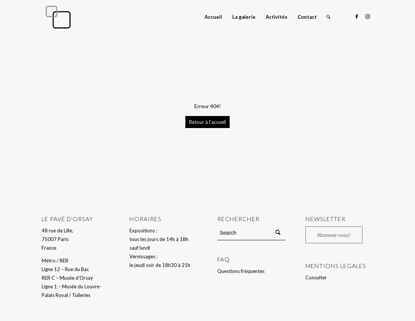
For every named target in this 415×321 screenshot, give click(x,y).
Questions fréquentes (241, 271)
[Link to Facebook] (356, 16)
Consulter (316, 277)
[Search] (328, 16)
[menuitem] (213, 16)
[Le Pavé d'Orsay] (58, 16)
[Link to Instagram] (367, 16)
